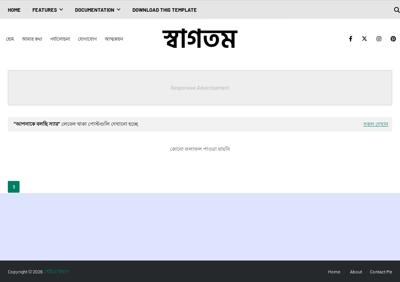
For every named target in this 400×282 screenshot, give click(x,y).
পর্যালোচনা (60, 39)
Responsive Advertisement (200, 88)
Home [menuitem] (14, 10)
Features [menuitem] (44, 10)
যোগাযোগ (87, 39)
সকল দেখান (375, 124)
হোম (10, 39)
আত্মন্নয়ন (114, 39)
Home (334, 271)
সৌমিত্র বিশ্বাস (56, 271)
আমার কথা (32, 39)
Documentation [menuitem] (94, 10)
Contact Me (381, 271)
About (356, 271)
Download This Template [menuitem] (164, 10)
